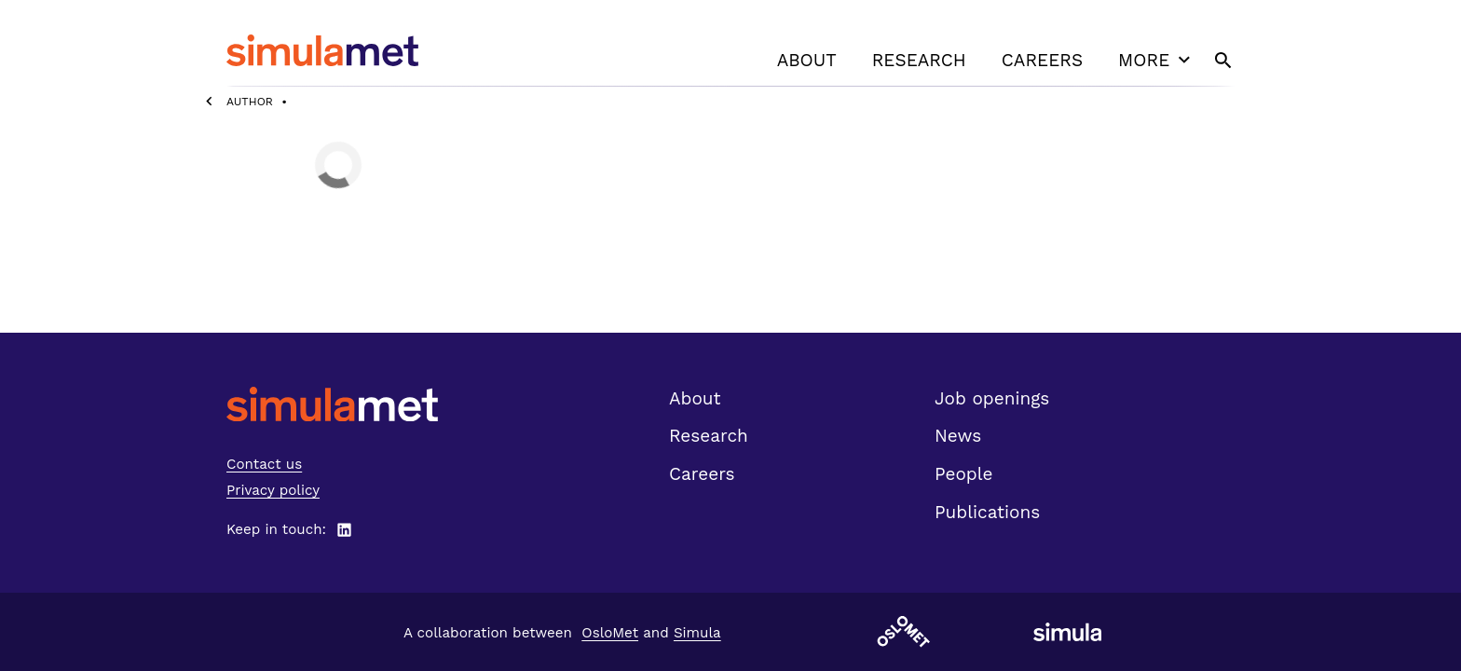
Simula (697, 632)
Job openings (992, 398)
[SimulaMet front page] (332, 404)
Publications (987, 512)
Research (919, 60)
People (963, 474)
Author (249, 101)
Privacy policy (273, 490)
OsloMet (609, 632)
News (958, 435)
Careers (1042, 60)
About (807, 60)
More (1156, 59)
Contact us (264, 464)
